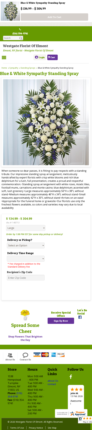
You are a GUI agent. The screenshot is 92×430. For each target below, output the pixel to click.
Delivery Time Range (20, 253)
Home (4, 67)
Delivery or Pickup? (19, 239)
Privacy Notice (36, 427)
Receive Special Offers (61, 314)
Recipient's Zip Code (19, 272)
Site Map (52, 427)
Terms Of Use (17, 427)
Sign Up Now (61, 320)
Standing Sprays (28, 67)
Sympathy (13, 67)
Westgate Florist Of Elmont (25, 46)
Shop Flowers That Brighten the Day (25, 338)
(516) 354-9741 (20, 33)
